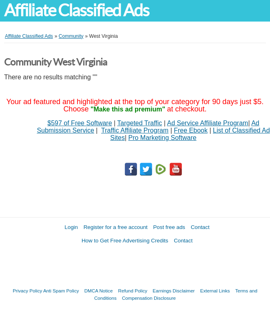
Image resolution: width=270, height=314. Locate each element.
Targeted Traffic (139, 123)
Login (71, 227)
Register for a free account (116, 227)
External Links (215, 290)
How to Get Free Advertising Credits (125, 241)
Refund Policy (133, 290)
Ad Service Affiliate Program (207, 123)
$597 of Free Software (79, 123)
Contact (200, 227)
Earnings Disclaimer (174, 290)
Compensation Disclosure (149, 298)
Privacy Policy (27, 290)
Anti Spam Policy (61, 290)
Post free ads (169, 227)
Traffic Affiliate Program (134, 130)
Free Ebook (191, 130)
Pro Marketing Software (162, 137)
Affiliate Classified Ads (76, 10)
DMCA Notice (98, 290)
